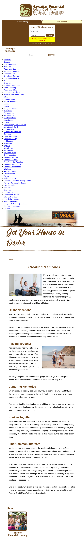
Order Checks (9, 174)
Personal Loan (9, 113)
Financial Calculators (12, 164)
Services (7, 134)
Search (52, 55)
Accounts (7, 60)
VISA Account (62, 22)
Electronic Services (11, 136)
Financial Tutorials (11, 157)
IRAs (6, 81)
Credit (6, 122)
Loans (6, 104)
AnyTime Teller (10, 153)
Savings (7, 62)
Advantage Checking (12, 90)
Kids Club (7, 67)
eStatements (9, 150)
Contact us (42, 40)
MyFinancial (8, 141)
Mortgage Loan (10, 118)
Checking (7, 83)
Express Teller (9, 185)
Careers (7, 208)
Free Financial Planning (13, 162)
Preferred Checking (12, 85)
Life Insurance (9, 169)
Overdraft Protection (12, 132)
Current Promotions (12, 206)
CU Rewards (9, 129)
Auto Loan (8, 111)
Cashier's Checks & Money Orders (17, 181)
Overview (8, 190)
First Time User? (36, 44)
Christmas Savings (11, 76)
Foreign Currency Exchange (15, 183)
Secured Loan (9, 115)
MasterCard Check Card (14, 94)
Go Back (12, 259)
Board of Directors (11, 199)
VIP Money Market (11, 71)
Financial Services (11, 160)
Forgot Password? (47, 44)
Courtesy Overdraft (12, 92)
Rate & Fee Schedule (12, 101)
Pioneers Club (9, 74)
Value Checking (10, 87)
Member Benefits (11, 201)
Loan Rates (8, 120)
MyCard (7, 146)
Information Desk (11, 197)
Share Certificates (11, 78)
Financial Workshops (12, 167)
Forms (6, 176)
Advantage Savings (11, 69)
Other (6, 97)
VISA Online (8, 148)
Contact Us (8, 192)
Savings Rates (9, 99)
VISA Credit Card (11, 127)
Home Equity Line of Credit (15, 125)
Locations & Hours (11, 194)
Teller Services (10, 178)
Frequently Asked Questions (15, 204)
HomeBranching (10, 139)
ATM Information (10, 171)
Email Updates (10, 155)
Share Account (10, 64)
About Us (7, 188)
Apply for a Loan (10, 108)
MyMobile (8, 143)
